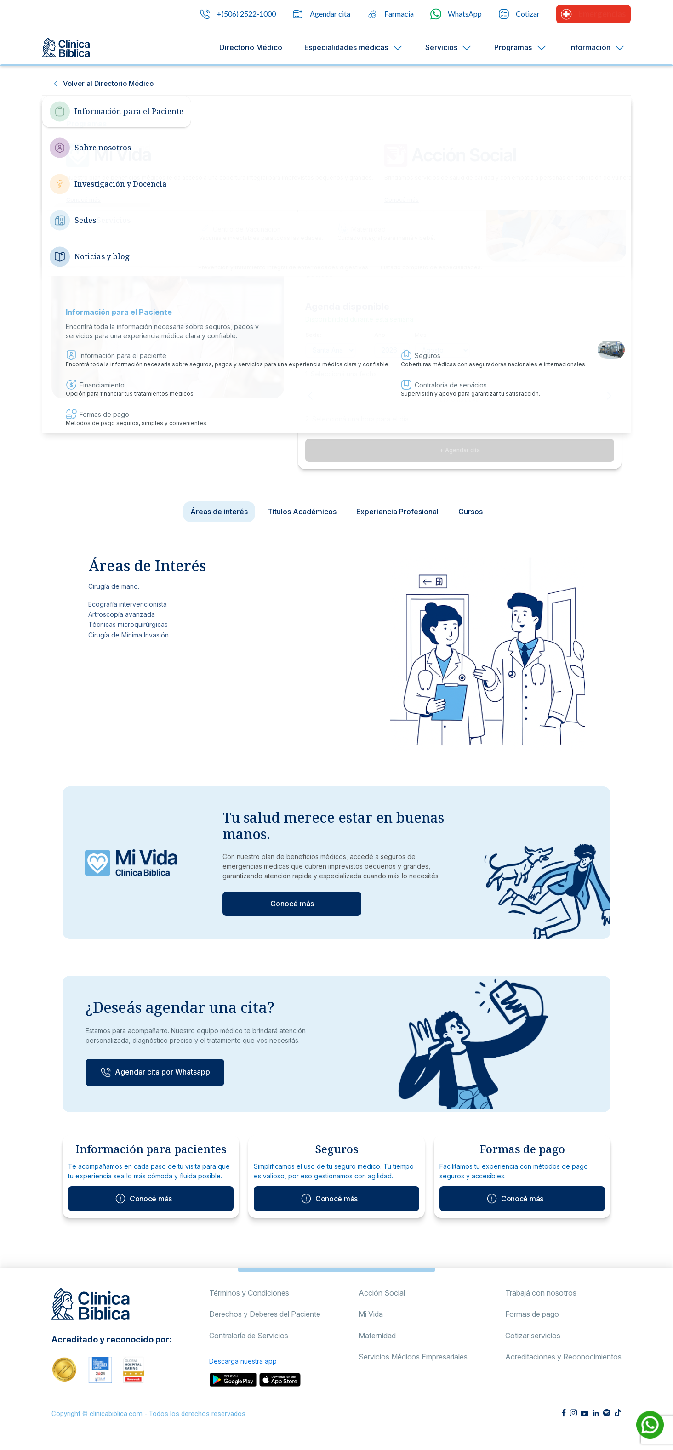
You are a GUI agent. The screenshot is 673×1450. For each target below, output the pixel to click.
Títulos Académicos (302, 511)
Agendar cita (321, 14)
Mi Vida (371, 1323)
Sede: (313, 334)
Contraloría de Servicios (248, 1345)
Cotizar (519, 14)
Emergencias (593, 14)
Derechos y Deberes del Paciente (264, 1323)
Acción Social (382, 1302)
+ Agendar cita (459, 450)
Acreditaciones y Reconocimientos (563, 1366)
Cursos (470, 511)
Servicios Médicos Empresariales (413, 1366)
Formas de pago (532, 1323)
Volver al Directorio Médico (108, 83)
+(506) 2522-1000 (238, 14)
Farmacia (390, 14)
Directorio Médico (250, 47)
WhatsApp (456, 14)
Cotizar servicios (532, 1345)
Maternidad (377, 1345)
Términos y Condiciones (249, 1302)
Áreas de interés (219, 511)
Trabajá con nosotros (540, 1302)
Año (379, 334)
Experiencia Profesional (397, 511)
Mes (421, 334)
